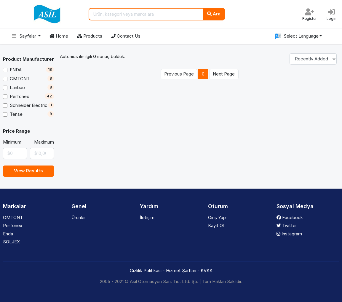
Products (89, 36)
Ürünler (78, 217)
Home (58, 36)
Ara (213, 14)
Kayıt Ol (216, 225)
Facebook (290, 217)
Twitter (287, 225)
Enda (8, 234)
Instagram (289, 234)
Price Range (16, 131)
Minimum (12, 142)
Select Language (296, 36)
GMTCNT (13, 217)
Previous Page (179, 74)
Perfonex (12, 225)
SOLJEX (11, 242)
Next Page (224, 74)
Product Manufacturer (28, 59)
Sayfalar (24, 36)
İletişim (147, 217)
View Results (28, 171)
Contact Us (125, 36)
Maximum (44, 142)
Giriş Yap (217, 217)
